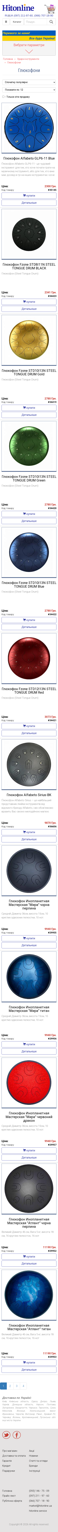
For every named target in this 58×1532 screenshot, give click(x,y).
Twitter (6, 1435)
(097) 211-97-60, (23, 15)
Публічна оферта (12, 1500)
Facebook (17, 1435)
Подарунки (8, 1470)
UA (11, 15)
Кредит (6, 1465)
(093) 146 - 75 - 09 (39, 1490)
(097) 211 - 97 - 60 (39, 1495)
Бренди (33, 1465)
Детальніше (29, 202)
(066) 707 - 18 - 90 (39, 1500)
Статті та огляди (38, 1460)
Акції (31, 1450)
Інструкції (34, 1470)
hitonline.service (38, 1510)
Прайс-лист (9, 1495)
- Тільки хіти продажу (16, 96)
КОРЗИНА (50, 9)
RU (7, 15)
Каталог (17, 22)
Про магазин (9, 1450)
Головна (7, 1490)
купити (29, 195)
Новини (33, 1455)
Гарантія (7, 1460)
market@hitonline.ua (40, 1505)
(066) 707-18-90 (43, 15)
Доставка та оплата (14, 1455)
